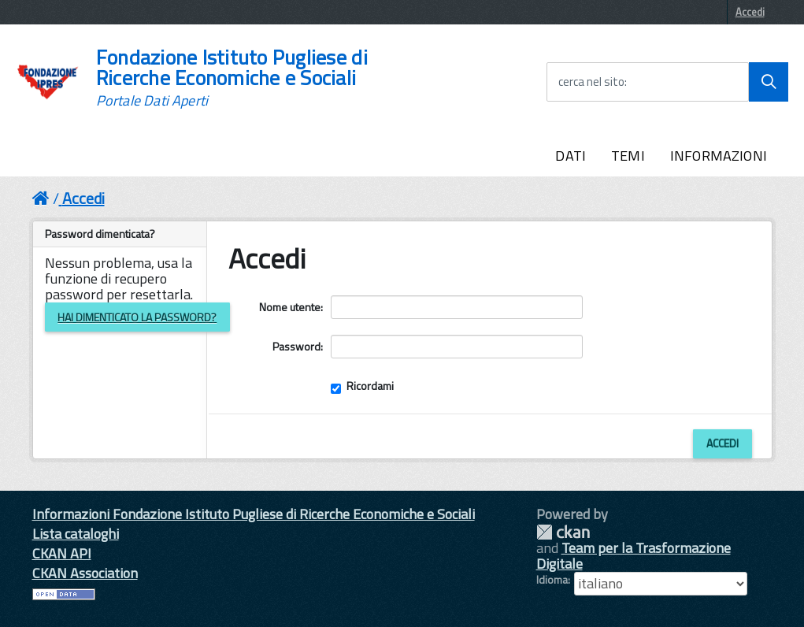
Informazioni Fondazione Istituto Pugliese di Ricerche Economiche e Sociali (253, 514)
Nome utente (289, 307)
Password (296, 346)
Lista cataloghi (75, 533)
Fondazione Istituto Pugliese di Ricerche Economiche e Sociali (232, 78)
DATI (570, 155)
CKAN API (61, 553)
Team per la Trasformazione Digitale (633, 555)
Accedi (750, 12)
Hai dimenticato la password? (137, 317)
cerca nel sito (591, 82)
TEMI (628, 155)
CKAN (563, 532)
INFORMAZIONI (718, 155)
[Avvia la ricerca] (768, 82)
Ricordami (362, 385)
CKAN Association (85, 573)
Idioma (552, 580)
